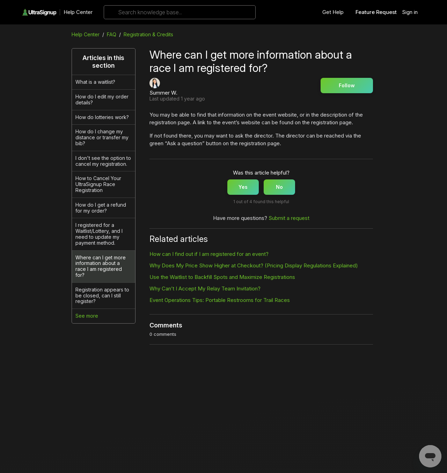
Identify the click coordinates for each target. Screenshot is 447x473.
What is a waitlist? (95, 82)
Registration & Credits (148, 34)
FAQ (111, 34)
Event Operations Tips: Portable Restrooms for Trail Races (219, 300)
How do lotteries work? (102, 117)
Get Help (333, 12)
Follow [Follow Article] (347, 85)
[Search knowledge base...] (180, 12)
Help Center (78, 12)
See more (86, 316)
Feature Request (376, 12)
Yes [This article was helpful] (243, 187)
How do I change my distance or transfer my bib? (102, 137)
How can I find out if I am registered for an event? (209, 254)
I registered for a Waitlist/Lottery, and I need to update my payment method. (99, 233)
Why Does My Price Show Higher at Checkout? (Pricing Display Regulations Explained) (253, 265)
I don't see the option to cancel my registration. (103, 161)
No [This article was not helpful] (279, 187)
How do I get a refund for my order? (100, 208)
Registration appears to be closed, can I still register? (102, 295)
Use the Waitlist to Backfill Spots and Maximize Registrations (222, 277)
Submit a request (289, 218)
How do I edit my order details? (102, 99)
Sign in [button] (410, 12)
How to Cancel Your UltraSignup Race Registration (98, 184)
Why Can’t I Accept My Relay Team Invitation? (205, 288)
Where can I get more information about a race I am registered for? (100, 266)
